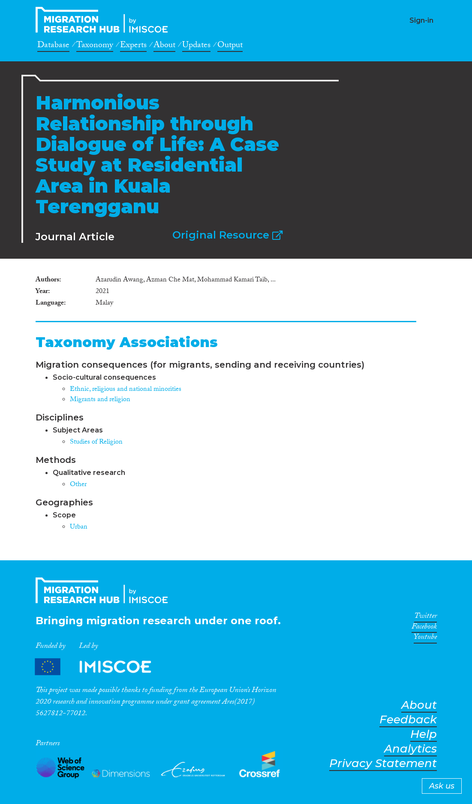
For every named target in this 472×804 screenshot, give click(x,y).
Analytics (410, 749)
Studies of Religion (96, 442)
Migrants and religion (100, 400)
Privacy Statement (383, 763)
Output (230, 46)
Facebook (424, 628)
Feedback (408, 719)
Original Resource (227, 235)
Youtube (425, 638)
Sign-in (421, 20)
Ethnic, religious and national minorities (125, 390)
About (164, 46)
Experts (133, 46)
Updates (196, 46)
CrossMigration (104, 20)
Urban (78, 527)
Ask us (441, 786)
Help (423, 734)
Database (53, 46)
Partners (100, 666)
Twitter (425, 617)
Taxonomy (94, 46)
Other (78, 485)
